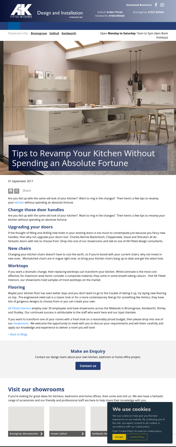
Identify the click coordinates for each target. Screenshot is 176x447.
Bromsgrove (39, 33)
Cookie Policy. (137, 437)
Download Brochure (139, 5)
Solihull (54, 33)
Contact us (88, 366)
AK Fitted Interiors (19, 308)
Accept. (119, 437)
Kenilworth (69, 33)
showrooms (20, 323)
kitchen (19, 202)
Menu (14, 26)
